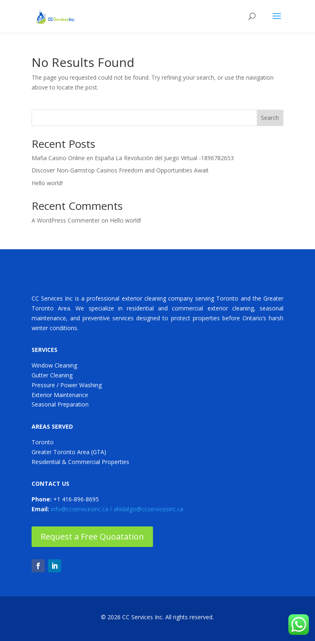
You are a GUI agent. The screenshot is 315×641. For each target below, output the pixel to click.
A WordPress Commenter (66, 220)
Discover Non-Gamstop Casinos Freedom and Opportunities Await (120, 170)
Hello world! (47, 183)
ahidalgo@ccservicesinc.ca (148, 509)
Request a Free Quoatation (92, 536)
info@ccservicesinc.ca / (82, 509)
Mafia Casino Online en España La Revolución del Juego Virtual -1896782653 (133, 158)
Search (270, 118)
